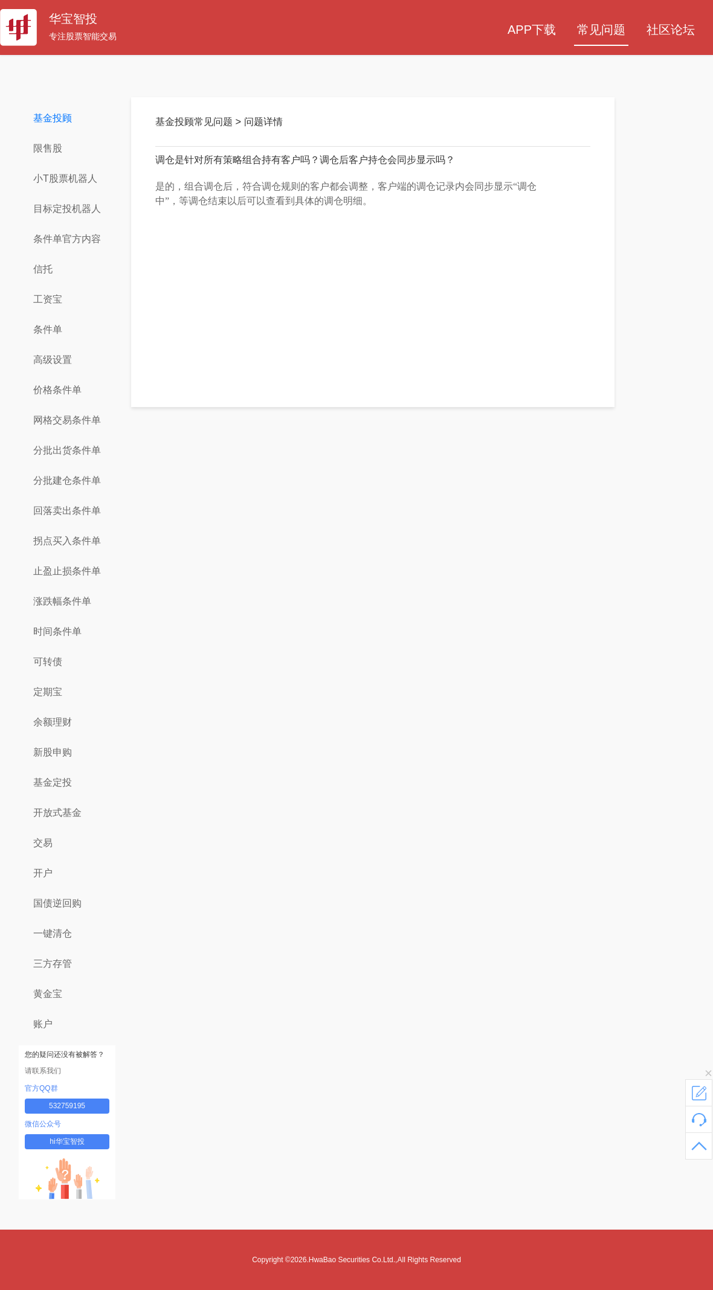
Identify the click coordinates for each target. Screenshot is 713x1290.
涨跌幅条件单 (62, 601)
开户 (43, 873)
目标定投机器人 (67, 209)
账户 (43, 1024)
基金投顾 (52, 118)
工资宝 (47, 299)
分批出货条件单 (67, 450)
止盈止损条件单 (67, 571)
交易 (43, 843)
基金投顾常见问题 (195, 122)
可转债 (47, 661)
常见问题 (601, 29)
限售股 (47, 148)
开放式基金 (57, 812)
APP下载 (532, 29)
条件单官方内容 (67, 239)
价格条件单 (57, 390)
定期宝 (47, 692)
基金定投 (52, 782)
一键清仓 (52, 933)
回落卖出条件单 (67, 510)
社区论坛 (671, 29)
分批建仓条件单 (67, 480)
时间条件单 (57, 631)
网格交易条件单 (67, 420)
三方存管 (52, 963)
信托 (43, 269)
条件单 (47, 329)
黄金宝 (47, 994)
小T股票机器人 (65, 178)
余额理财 (52, 722)
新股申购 (52, 752)
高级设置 (52, 360)
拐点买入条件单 (67, 541)
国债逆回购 (57, 903)
